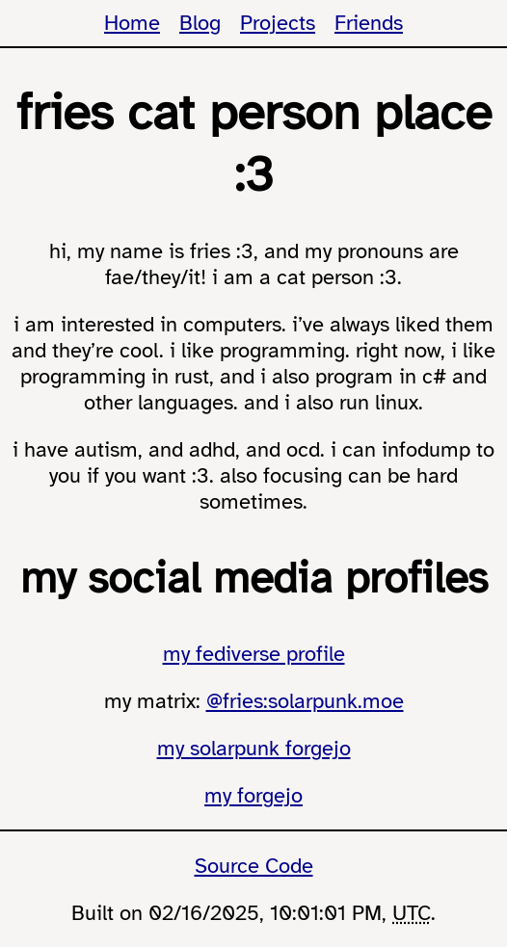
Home (132, 23)
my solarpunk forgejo (254, 748)
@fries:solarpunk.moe (305, 701)
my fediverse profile (254, 654)
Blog (200, 23)
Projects (277, 23)
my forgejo (253, 795)
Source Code (254, 866)
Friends (368, 23)
